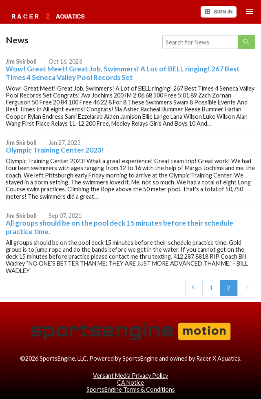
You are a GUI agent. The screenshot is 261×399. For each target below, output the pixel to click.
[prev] (194, 287)
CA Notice (130, 382)
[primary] (246, 42)
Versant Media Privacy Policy (130, 375)
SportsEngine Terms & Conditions (130, 389)
